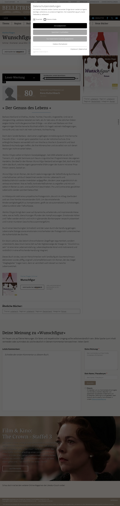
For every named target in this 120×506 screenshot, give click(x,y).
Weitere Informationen (60, 44)
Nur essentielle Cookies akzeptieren (60, 39)
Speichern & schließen (60, 32)
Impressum (74, 49)
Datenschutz (83, 49)
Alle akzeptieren (60, 25)
